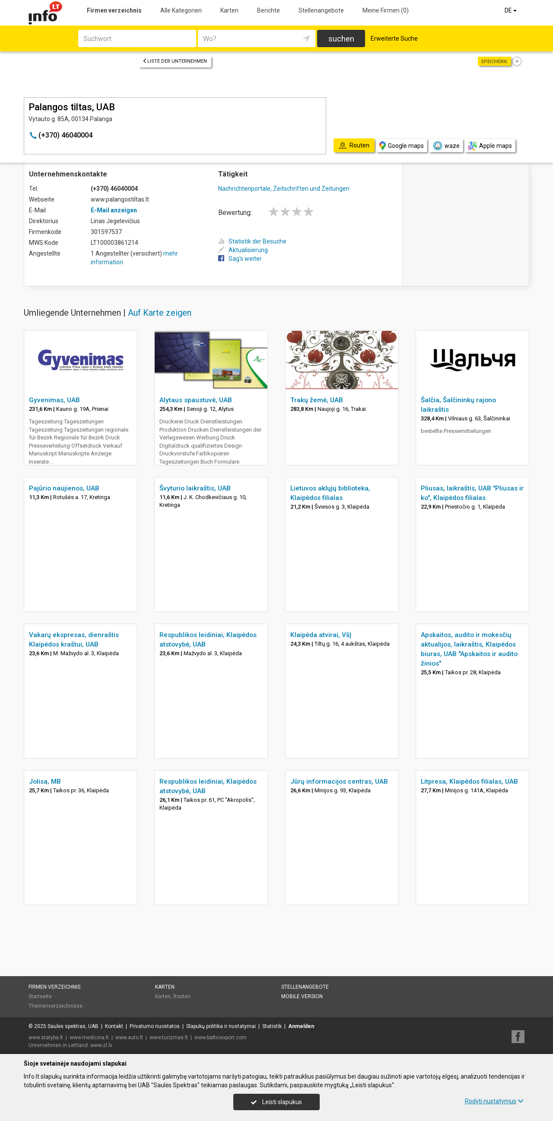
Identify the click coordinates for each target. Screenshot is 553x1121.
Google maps (401, 146)
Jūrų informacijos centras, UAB (339, 781)
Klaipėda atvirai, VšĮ (320, 635)
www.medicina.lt (89, 1038)
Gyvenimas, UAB (54, 400)
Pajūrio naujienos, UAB (64, 488)
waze (446, 145)
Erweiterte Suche (394, 38)
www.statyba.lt (46, 1038)
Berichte (268, 10)
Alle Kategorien (181, 10)
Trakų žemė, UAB (316, 400)
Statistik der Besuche (252, 241)
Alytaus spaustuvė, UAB (195, 400)
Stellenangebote (321, 10)
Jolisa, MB (45, 781)
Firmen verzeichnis (114, 10)
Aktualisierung (243, 250)
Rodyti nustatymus (494, 1101)
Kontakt (114, 1026)
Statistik (272, 1026)
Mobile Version (302, 996)
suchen (341, 38)
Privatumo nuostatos (155, 1026)
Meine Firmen (385, 10)
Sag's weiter (240, 258)
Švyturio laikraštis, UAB (195, 488)
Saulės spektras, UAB (73, 1026)
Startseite (40, 996)
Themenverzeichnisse (56, 1006)
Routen (182, 996)
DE (511, 10)
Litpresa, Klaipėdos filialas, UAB (469, 781)
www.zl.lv (101, 1045)
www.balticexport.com (220, 1038)
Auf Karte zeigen (159, 312)
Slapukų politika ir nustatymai (221, 1026)
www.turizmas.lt (168, 1038)
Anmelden (301, 1026)
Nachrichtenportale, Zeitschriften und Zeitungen (284, 188)
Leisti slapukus (276, 1102)
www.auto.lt (129, 1038)
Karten (229, 10)
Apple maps (490, 146)
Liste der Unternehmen (175, 61)
